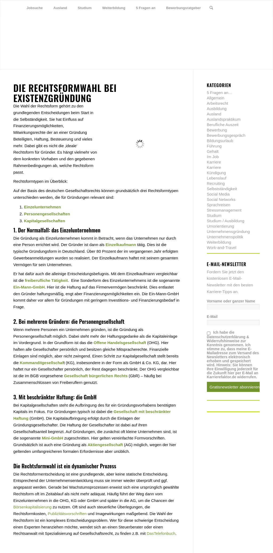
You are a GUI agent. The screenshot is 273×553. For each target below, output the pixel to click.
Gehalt (213, 151)
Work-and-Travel (221, 247)
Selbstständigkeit (222, 188)
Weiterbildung (219, 242)
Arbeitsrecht (217, 103)
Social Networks (221, 199)
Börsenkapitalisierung (32, 507)
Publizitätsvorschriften (67, 513)
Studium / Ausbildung (225, 221)
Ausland (214, 114)
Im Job (213, 156)
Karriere (214, 162)
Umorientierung (220, 226)
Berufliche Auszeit (223, 124)
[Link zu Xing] (248, 8)
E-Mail (212, 317)
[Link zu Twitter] (232, 8)
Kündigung (216, 172)
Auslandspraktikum (224, 119)
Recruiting (216, 183)
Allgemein (215, 98)
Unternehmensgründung (228, 231)
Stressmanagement (224, 210)
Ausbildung (217, 108)
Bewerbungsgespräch (226, 135)
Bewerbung (217, 130)
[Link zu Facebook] (240, 8)
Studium (214, 215)
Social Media (218, 194)
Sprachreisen (218, 204)
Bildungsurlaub (220, 140)
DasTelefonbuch (161, 533)
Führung (214, 146)
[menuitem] (34, 8)
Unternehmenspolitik (225, 237)
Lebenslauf (216, 178)
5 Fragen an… (219, 92)
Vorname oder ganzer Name (231, 301)
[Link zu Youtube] (256, 8)
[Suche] (211, 8)
